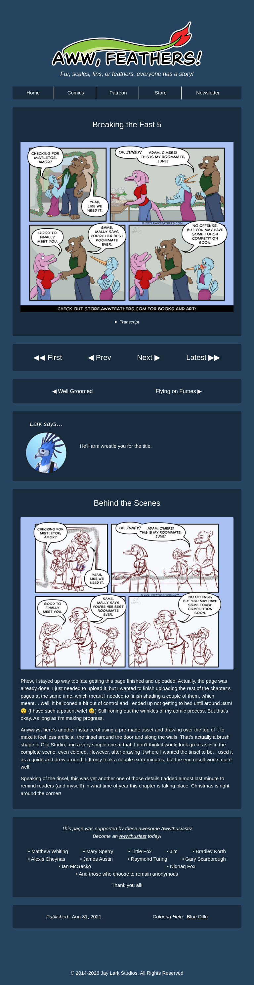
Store (161, 92)
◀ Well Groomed (72, 391)
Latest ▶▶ (203, 357)
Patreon (118, 92)
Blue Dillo (197, 916)
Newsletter (208, 92)
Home (33, 92)
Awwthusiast (133, 836)
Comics (75, 92)
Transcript (129, 321)
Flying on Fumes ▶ (179, 391)
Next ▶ (148, 357)
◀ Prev (99, 357)
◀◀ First (47, 357)
